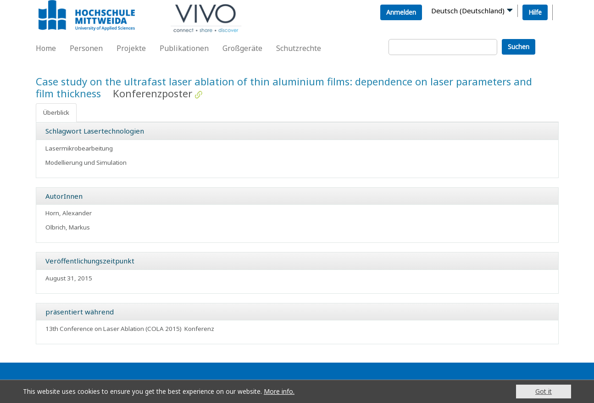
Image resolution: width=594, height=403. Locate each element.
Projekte (131, 48)
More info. (279, 391)
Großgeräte (242, 48)
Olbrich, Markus (67, 227)
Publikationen (184, 48)
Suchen (518, 46)
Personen (86, 48)
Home (46, 48)
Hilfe (535, 12)
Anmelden (401, 12)
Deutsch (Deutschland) (468, 10)
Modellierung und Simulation (86, 162)
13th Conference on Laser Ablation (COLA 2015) (113, 329)
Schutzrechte (298, 48)
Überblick (56, 112)
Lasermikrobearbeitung (79, 148)
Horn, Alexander (68, 213)
